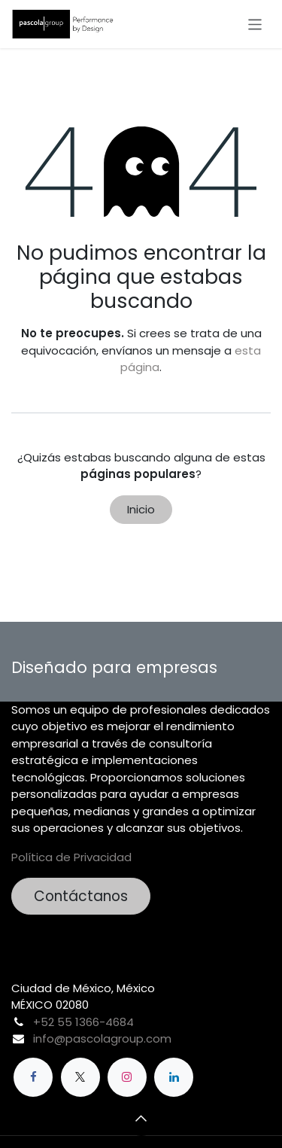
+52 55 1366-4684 (83, 1022)
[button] (141, 1118)
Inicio (141, 509)
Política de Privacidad (71, 857)
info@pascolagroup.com (102, 1038)
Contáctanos (81, 896)
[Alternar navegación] (255, 24)
